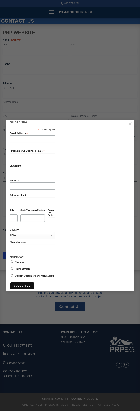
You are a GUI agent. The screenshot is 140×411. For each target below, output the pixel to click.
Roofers (19, 262)
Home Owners (22, 269)
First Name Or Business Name (27, 151)
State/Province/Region (32, 210)
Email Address (19, 133)
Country (14, 230)
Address (14, 180)
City (12, 210)
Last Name (16, 166)
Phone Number (18, 242)
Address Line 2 (18, 195)
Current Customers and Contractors (34, 276)
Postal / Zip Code (51, 212)
